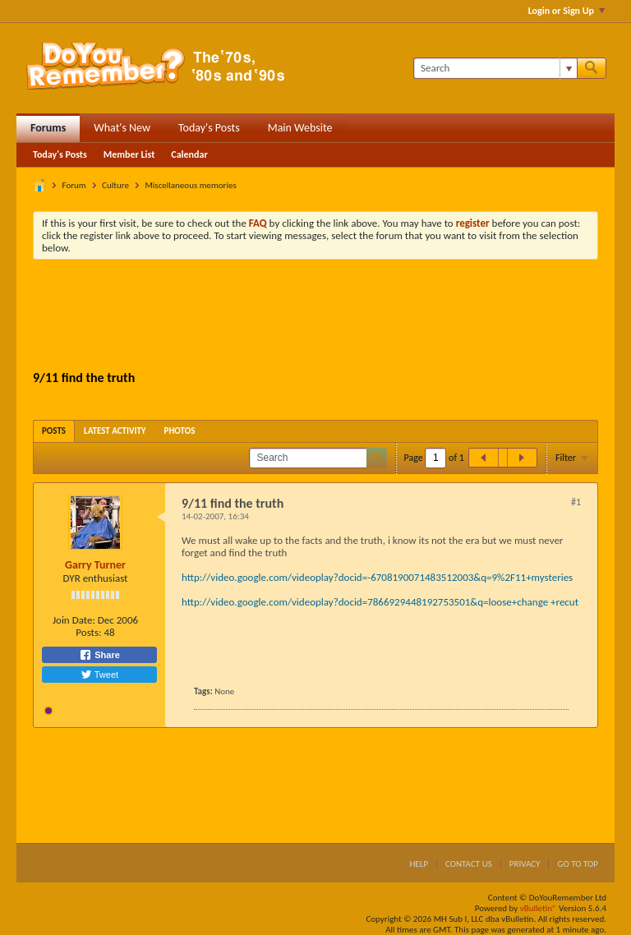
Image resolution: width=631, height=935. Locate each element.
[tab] (54, 431)
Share (99, 654)
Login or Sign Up (566, 10)
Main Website (300, 128)
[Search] (495, 68)
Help (418, 864)
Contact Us (468, 864)
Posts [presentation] (54, 431)
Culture (115, 185)
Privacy (525, 864)
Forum (74, 185)
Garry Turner (95, 565)
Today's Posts (209, 128)
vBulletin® (538, 908)
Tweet (99, 674)
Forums (48, 128)
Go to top (577, 864)
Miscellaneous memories (190, 185)
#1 (576, 502)
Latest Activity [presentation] (115, 431)
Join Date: (74, 620)
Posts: (88, 632)
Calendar (189, 154)
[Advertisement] (332, 317)
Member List (129, 154)
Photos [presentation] (180, 431)
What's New (122, 128)
